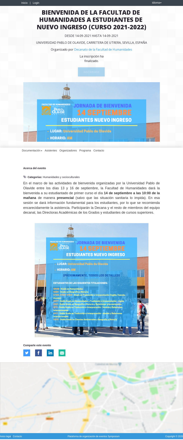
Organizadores (68, 150)
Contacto (98, 150)
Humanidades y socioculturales (61, 177)
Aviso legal (6, 436)
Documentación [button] (32, 150)
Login (36, 2)
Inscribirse (91, 72)
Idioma (156, 2)
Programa (85, 150)
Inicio (24, 2)
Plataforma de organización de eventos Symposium (93, 436)
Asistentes (51, 150)
